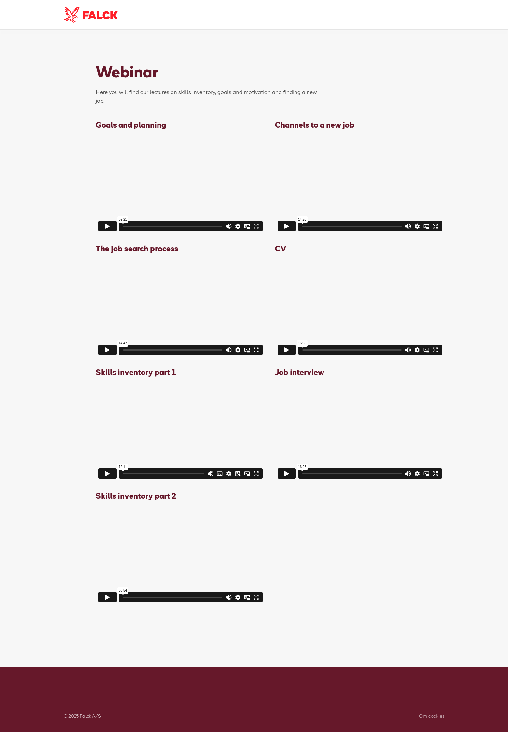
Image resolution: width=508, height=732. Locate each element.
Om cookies (432, 716)
